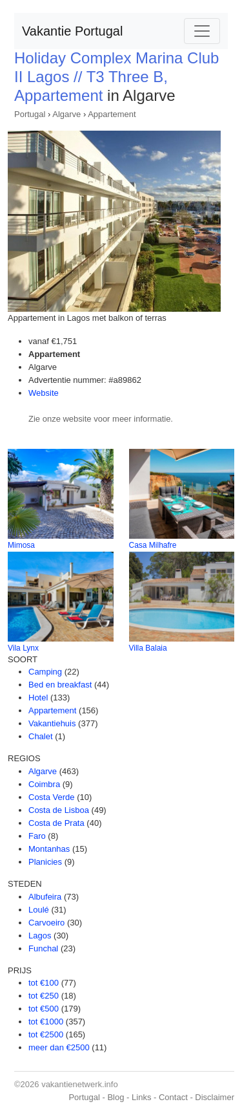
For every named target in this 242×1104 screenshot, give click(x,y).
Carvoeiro (46, 922)
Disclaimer (214, 1097)
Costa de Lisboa (58, 810)
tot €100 (43, 983)
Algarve (66, 114)
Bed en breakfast (60, 684)
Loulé (38, 910)
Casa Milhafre (153, 545)
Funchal (43, 948)
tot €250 (43, 996)
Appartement (112, 114)
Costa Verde (51, 797)
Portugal (29, 114)
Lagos (39, 935)
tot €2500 (45, 1034)
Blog (115, 1097)
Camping (45, 671)
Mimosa (21, 545)
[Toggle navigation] (202, 31)
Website (43, 393)
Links (141, 1097)
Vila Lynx (23, 648)
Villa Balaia (148, 648)
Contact (173, 1097)
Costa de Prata (56, 823)
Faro (37, 836)
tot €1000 (45, 1021)
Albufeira (44, 897)
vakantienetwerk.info (79, 1084)
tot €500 (43, 1008)
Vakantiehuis (52, 723)
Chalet (40, 736)
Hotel (38, 697)
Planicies (45, 862)
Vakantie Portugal (72, 31)
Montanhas (49, 849)
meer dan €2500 (59, 1047)
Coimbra (44, 784)
